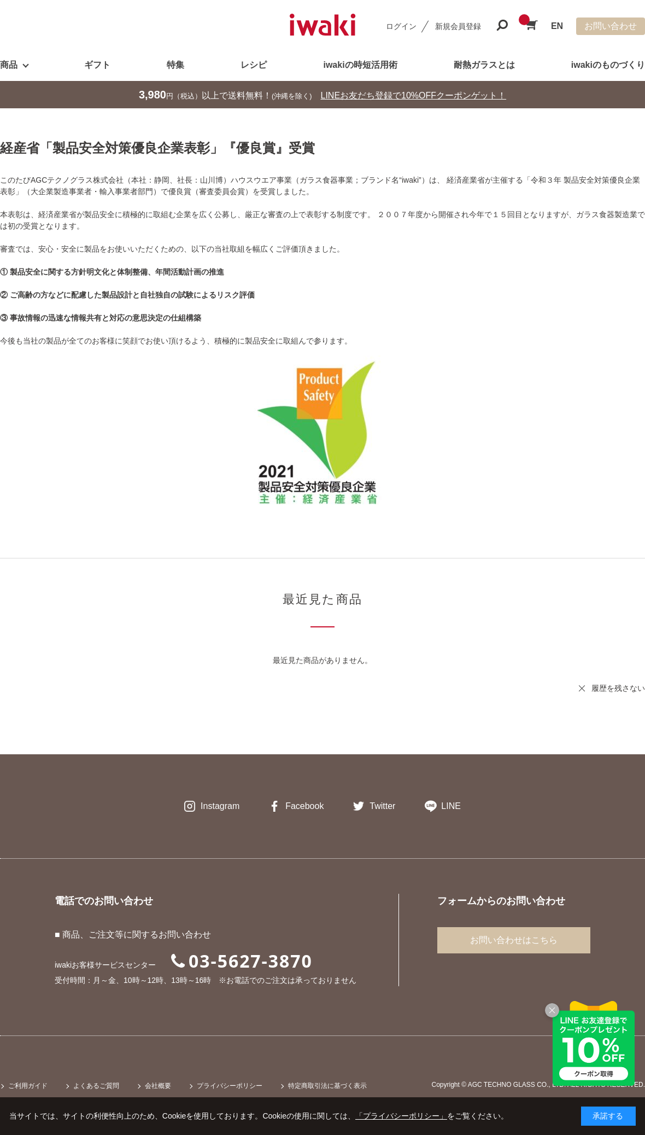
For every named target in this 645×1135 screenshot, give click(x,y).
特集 (175, 64)
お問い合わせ (610, 26)
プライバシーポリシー (229, 1086)
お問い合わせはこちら (514, 940)
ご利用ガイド (28, 1086)
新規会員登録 (458, 26)
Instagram (220, 806)
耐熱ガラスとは (484, 64)
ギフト (97, 64)
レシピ (254, 64)
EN (557, 26)
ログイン (401, 26)
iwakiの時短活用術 (360, 64)
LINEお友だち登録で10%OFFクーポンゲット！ (414, 95)
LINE (451, 806)
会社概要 (158, 1086)
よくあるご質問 (96, 1086)
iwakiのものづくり (608, 64)
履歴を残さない (618, 688)
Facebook (304, 806)
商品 (8, 64)
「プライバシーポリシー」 (401, 1115)
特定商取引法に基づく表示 (327, 1086)
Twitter (382, 806)
